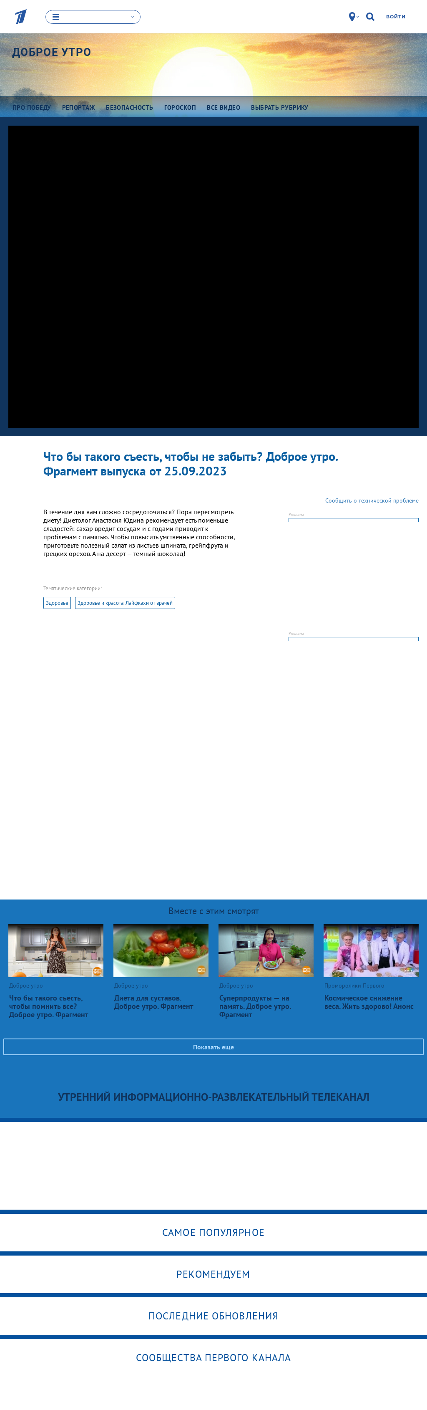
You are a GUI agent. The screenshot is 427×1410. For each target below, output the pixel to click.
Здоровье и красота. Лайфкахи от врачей (125, 602)
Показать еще (213, 1047)
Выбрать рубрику (280, 107)
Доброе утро (51, 52)
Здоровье (57, 602)
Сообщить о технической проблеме (372, 500)
